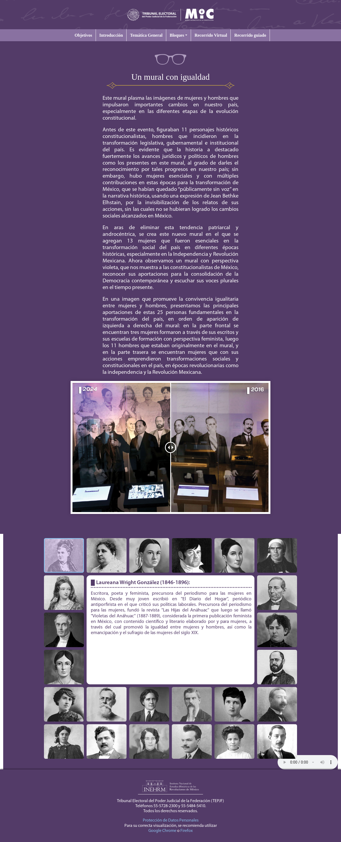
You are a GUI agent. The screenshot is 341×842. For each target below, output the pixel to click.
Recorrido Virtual (210, 35)
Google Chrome (162, 831)
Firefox (186, 831)
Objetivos (83, 35)
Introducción (111, 35)
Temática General (146, 35)
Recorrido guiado (250, 35)
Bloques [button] (177, 35)
